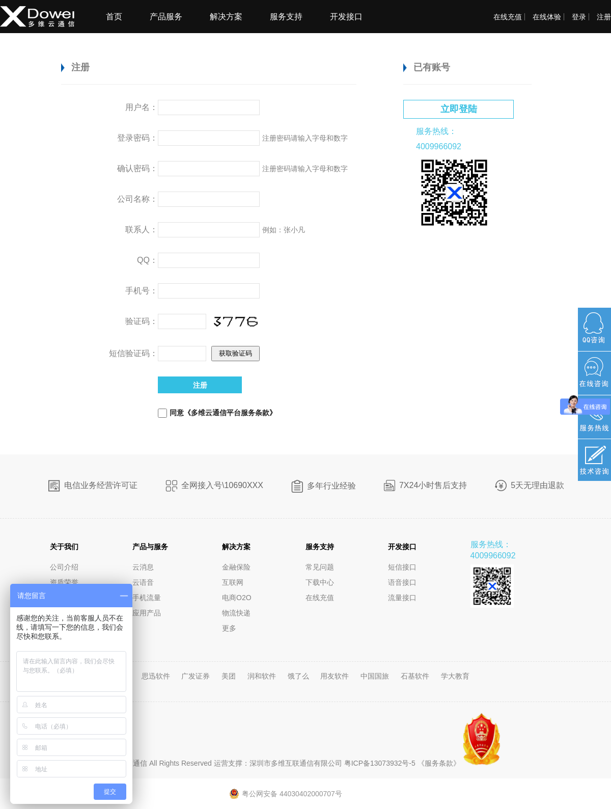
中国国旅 (375, 676)
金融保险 (236, 567)
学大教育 (455, 676)
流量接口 (402, 598)
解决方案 (226, 16)
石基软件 (416, 676)
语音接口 (402, 582)
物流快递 (236, 613)
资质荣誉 (64, 582)
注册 (604, 17)
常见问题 (320, 567)
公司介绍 (64, 567)
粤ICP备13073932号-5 (378, 763)
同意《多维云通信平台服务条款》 (223, 413)
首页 (114, 16)
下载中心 (320, 582)
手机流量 (146, 598)
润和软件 (262, 676)
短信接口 (402, 567)
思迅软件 (157, 676)
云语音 (143, 582)
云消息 (143, 567)
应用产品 (146, 613)
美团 (229, 676)
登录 (579, 17)
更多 (229, 628)
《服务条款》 (439, 763)
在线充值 (507, 17)
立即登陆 (458, 109)
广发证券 (196, 676)
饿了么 (299, 676)
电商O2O (237, 598)
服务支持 (286, 16)
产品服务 (166, 16)
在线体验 (547, 17)
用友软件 (335, 676)
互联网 (232, 582)
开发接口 (346, 16)
